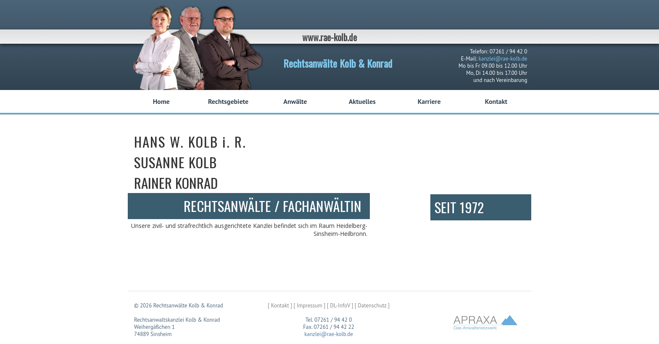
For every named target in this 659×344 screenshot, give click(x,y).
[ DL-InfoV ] (340, 305)
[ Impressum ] (309, 305)
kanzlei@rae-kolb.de (503, 58)
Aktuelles (362, 101)
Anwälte (295, 101)
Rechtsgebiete (228, 101)
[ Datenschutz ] (372, 305)
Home (161, 101)
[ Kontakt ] (280, 305)
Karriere (429, 101)
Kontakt (496, 101)
